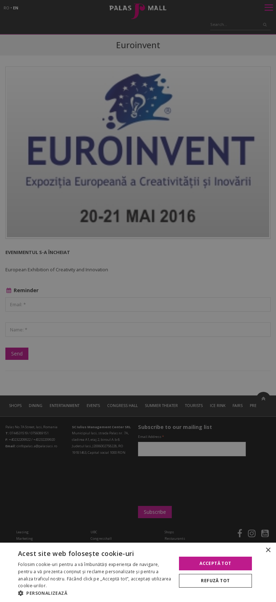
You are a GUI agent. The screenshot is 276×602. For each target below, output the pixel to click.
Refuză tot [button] (215, 581)
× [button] (268, 550)
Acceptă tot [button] (215, 563)
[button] (95, 593)
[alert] (138, 301)
